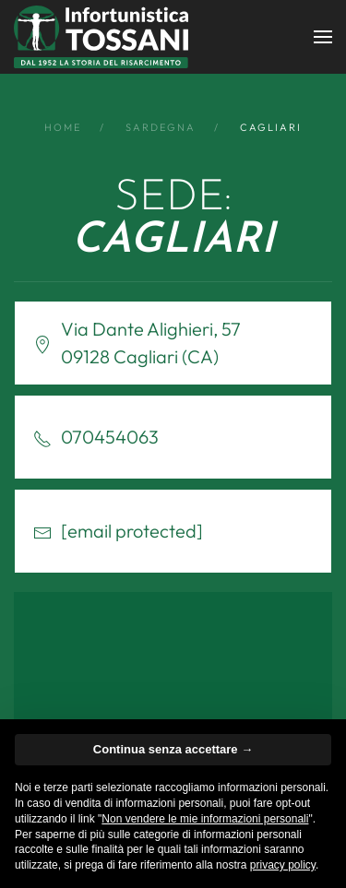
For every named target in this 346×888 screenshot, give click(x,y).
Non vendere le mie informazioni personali (204, 818)
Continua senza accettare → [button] (173, 749)
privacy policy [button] (283, 864)
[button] (323, 37)
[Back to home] (101, 37)
